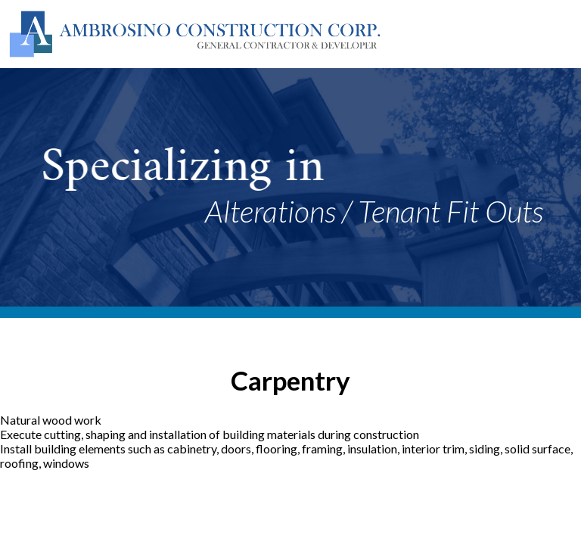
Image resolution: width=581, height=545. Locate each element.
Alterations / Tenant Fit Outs (374, 211)
